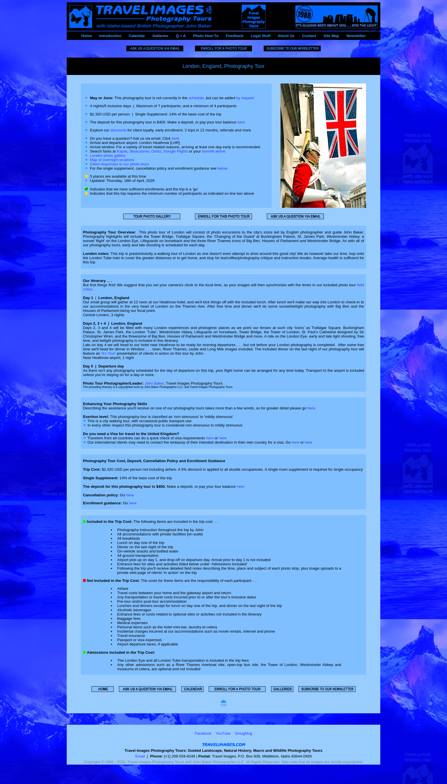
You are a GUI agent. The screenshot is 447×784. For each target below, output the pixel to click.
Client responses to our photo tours (119, 164)
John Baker (154, 383)
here (241, 122)
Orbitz (156, 151)
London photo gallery (107, 155)
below (222, 168)
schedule (196, 98)
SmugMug (243, 733)
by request (245, 98)
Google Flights (175, 151)
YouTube (223, 733)
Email (140, 756)
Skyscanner (139, 151)
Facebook (203, 733)
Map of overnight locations (112, 160)
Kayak (122, 151)
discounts (118, 130)
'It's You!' (108, 353)
